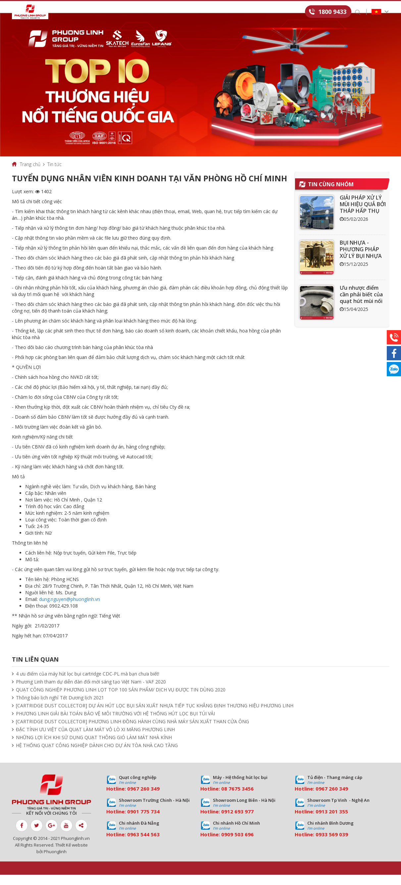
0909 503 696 (237, 844)
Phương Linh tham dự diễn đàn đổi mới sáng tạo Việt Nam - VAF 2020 (91, 692)
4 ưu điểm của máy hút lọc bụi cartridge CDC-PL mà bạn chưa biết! (87, 684)
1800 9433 (332, 12)
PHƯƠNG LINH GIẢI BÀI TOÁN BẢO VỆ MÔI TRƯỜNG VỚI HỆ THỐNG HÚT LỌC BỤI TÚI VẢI (115, 724)
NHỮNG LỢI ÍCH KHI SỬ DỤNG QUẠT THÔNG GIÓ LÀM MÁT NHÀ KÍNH (94, 747)
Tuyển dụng (261, 12)
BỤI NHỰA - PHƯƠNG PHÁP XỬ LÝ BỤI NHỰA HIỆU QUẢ (361, 262)
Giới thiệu (69, 12)
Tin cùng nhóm (331, 194)
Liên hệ (295, 12)
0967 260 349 (143, 799)
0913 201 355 (332, 821)
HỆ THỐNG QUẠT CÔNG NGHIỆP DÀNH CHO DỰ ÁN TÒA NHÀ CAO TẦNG (97, 755)
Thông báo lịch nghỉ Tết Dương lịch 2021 (60, 708)
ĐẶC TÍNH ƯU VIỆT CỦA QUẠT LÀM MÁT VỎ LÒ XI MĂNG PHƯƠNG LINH (95, 740)
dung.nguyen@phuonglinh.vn (69, 609)
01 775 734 (146, 821)
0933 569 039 (332, 844)
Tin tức (189, 12)
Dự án (162, 12)
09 (130, 821)
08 (224, 799)
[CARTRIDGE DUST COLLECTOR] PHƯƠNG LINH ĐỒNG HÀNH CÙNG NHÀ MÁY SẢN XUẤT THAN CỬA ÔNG (132, 732)
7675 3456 (241, 799)
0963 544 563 (143, 844)
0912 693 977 (237, 821)
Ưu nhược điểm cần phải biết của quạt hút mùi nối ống (361, 308)
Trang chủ (30, 174)
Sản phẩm (104, 12)
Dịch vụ (135, 12)
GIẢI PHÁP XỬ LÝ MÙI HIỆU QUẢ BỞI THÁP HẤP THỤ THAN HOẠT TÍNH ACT (363, 221)
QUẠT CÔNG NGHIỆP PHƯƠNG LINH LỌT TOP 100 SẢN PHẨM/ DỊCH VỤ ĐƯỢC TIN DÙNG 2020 (121, 700)
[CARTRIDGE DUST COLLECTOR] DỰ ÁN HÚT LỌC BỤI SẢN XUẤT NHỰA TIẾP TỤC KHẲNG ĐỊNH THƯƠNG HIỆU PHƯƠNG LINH (154, 716)
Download (222, 12)
